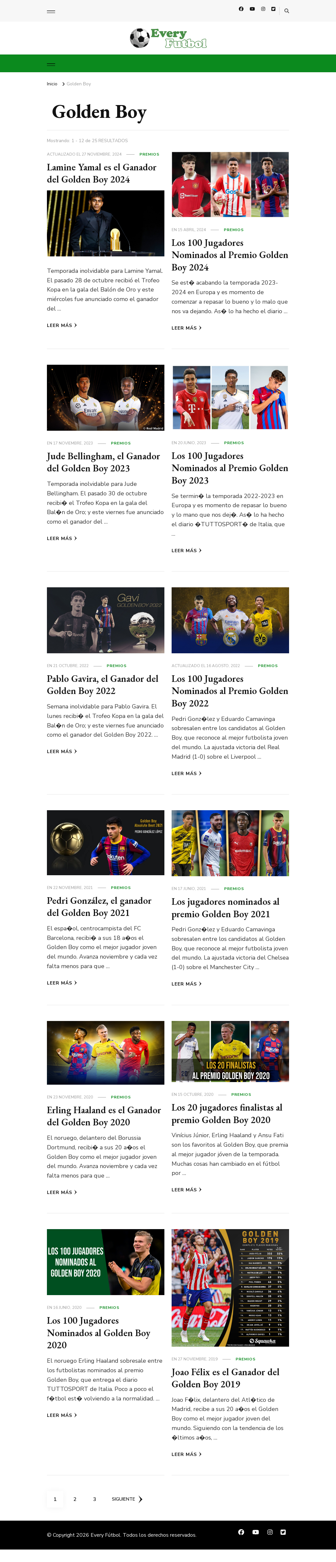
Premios (149, 154)
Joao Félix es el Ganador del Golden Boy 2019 (227, 1390)
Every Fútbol (105, 1547)
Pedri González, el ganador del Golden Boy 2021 (101, 906)
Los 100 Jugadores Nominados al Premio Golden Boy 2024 (215, 254)
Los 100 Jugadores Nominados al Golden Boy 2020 (100, 1345)
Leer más (62, 325)
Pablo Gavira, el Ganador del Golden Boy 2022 (104, 684)
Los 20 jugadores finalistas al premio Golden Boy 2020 (229, 1113)
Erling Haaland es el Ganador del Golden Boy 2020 (97, 1122)
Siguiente (128, 1511)
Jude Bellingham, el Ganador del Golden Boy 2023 (105, 462)
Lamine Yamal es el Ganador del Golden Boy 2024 (104, 173)
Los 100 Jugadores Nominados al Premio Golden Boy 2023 (215, 468)
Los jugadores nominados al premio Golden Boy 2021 (227, 907)
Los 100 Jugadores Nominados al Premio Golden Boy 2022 (215, 690)
